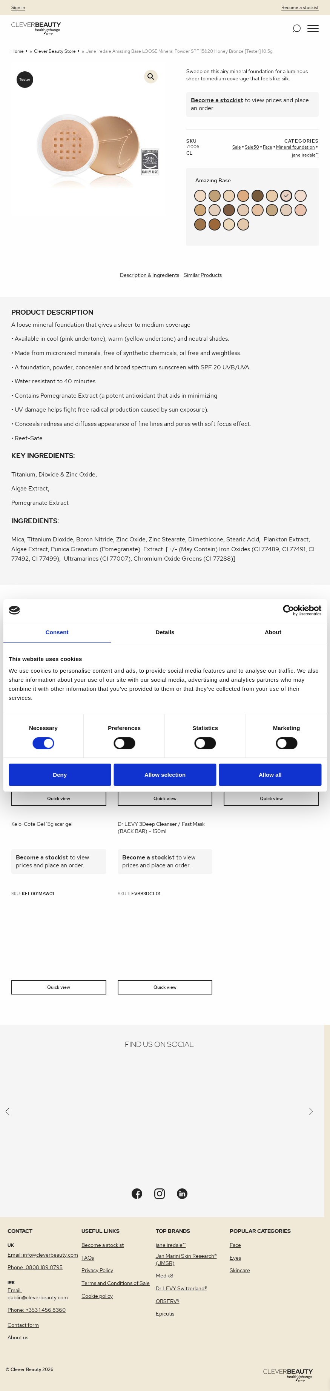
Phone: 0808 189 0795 (35, 1267)
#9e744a (200, 224)
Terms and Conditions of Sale (115, 1283)
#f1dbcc (301, 196)
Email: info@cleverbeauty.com (43, 1255)
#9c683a (215, 224)
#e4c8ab (243, 224)
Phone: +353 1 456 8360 (37, 1310)
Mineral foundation (295, 147)
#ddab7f (243, 196)
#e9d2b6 (229, 196)
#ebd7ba (229, 224)
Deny (60, 775)
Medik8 (164, 1276)
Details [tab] (165, 632)
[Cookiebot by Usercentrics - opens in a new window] (288, 610)
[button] (313, 28)
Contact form (23, 1325)
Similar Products (203, 275)
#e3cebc (215, 210)
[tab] (149, 276)
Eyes (235, 1258)
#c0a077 (215, 196)
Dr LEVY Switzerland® (181, 1288)
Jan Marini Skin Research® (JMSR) (186, 1260)
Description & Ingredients (149, 275)
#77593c (258, 196)
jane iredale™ (305, 155)
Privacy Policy (97, 1270)
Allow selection (165, 775)
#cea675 (200, 210)
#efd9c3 (200, 196)
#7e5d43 (229, 210)
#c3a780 (272, 210)
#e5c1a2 (258, 210)
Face (267, 147)
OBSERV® (168, 1301)
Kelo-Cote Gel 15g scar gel (41, 824)
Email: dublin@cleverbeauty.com (38, 1294)
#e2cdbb (286, 210)
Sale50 (252, 147)
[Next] (311, 1113)
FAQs (87, 1258)
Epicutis (165, 1314)
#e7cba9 (272, 196)
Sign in (18, 7)
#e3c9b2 (243, 210)
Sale (236, 147)
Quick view (58, 798)
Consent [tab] (57, 632)
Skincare (240, 1270)
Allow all (270, 775)
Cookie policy (97, 1296)
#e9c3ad (301, 210)
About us (18, 1337)
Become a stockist (300, 7)
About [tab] (273, 632)
